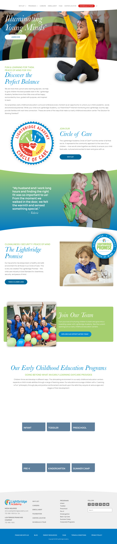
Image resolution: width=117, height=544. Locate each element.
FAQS (64, 535)
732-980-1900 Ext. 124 (12, 513)
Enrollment (52, 6)
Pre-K (62, 511)
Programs (32, 6)
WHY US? (70, 157)
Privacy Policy (96, 535)
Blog (36, 535)
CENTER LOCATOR (39, 518)
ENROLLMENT (37, 510)
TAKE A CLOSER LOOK (17, 282)
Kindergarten (65, 514)
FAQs (60, 6)
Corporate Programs (67, 522)
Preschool (63, 509)
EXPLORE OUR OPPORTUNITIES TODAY (75, 334)
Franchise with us (22, 535)
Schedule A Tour (86, 6)
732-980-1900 (10, 522)
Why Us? (22, 6)
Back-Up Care (65, 517)
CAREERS (35, 505)
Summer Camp (65, 519)
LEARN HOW (15, 37)
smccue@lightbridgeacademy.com (16, 511)
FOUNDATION (37, 514)
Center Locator (70, 6)
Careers (43, 6)
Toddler (63, 506)
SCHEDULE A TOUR (39, 522)
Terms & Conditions (78, 535)
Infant (62, 503)
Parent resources (50, 535)
